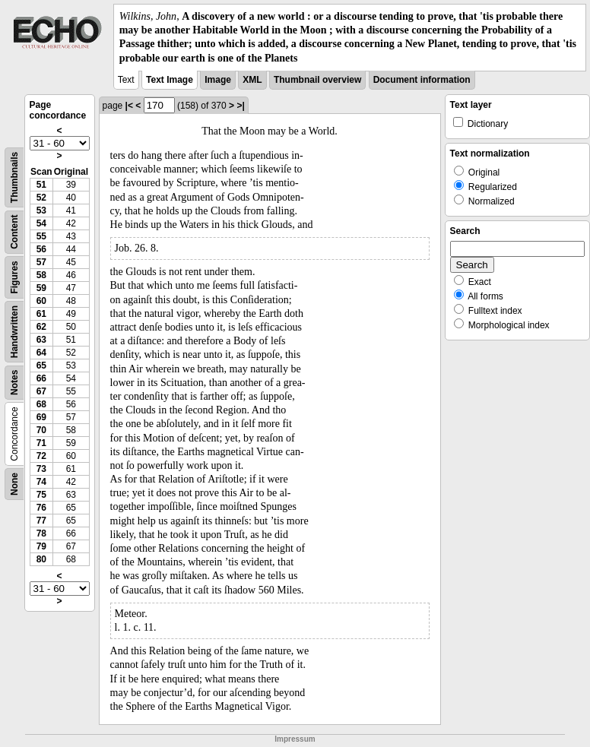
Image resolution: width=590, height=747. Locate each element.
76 (41, 507)
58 (41, 275)
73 (41, 469)
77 (41, 520)
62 (41, 326)
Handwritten (14, 331)
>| (240, 105)
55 (41, 236)
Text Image (169, 79)
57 (41, 262)
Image (218, 79)
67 (41, 391)
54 (41, 223)
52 (41, 197)
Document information (422, 79)
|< (129, 105)
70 (41, 430)
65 (41, 365)
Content (14, 231)
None (14, 484)
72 (41, 456)
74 (41, 481)
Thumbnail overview (317, 79)
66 (41, 378)
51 (41, 184)
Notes (14, 381)
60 (41, 301)
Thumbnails (14, 177)
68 (41, 404)
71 (41, 443)
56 (41, 249)
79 (41, 546)
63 (41, 339)
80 (41, 559)
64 (41, 352)
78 (41, 533)
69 (41, 417)
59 (41, 288)
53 (41, 210)
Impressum (294, 739)
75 (41, 494)
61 (41, 314)
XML (252, 79)
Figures (14, 277)
